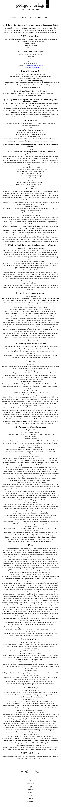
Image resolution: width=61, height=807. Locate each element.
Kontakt (46, 17)
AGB (30, 795)
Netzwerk (38, 17)
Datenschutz (30, 798)
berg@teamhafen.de (32, 67)
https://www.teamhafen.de (34, 65)
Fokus (14, 17)
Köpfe (30, 17)
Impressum (30, 801)
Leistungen (22, 17)
